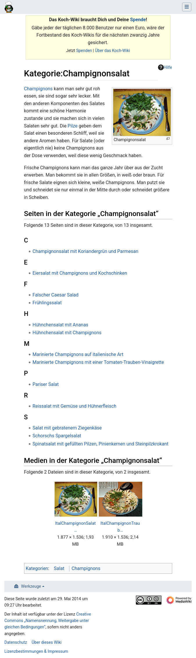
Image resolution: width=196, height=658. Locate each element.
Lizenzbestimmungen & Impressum (36, 651)
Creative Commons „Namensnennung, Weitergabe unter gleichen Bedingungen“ (47, 621)
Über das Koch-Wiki (112, 50)
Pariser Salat (46, 384)
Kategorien (37, 568)
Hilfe (165, 67)
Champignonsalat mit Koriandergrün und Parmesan (85, 251)
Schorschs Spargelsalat (57, 435)
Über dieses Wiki (47, 642)
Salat (59, 568)
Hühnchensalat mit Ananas (60, 325)
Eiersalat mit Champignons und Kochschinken (80, 273)
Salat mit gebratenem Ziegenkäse (67, 428)
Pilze (73, 126)
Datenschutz (15, 642)
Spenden (84, 50)
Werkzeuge (31, 586)
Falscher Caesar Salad (55, 295)
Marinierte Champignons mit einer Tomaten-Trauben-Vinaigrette (98, 362)
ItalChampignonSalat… (75, 527)
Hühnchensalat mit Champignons (67, 332)
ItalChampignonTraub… (120, 527)
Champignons (38, 88)
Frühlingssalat (47, 302)
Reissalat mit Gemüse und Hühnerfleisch (74, 406)
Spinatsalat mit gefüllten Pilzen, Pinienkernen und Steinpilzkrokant (100, 444)
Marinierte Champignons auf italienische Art (78, 354)
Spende (138, 19)
